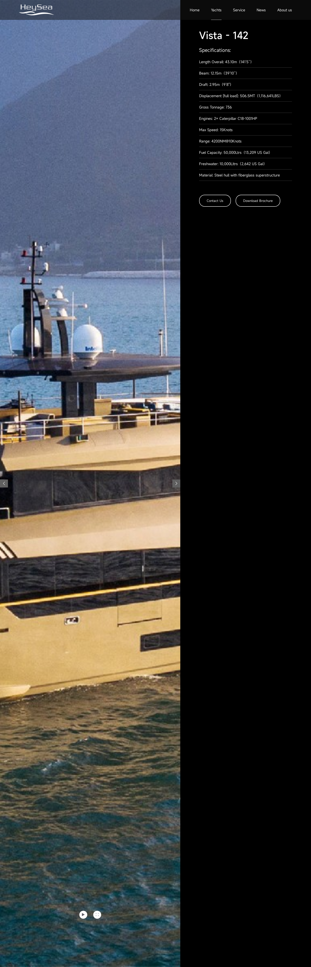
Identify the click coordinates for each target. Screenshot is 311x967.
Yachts (216, 10)
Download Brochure (258, 201)
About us (284, 10)
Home (195, 10)
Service (239, 10)
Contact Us (215, 201)
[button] (4, 483)
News (261, 10)
